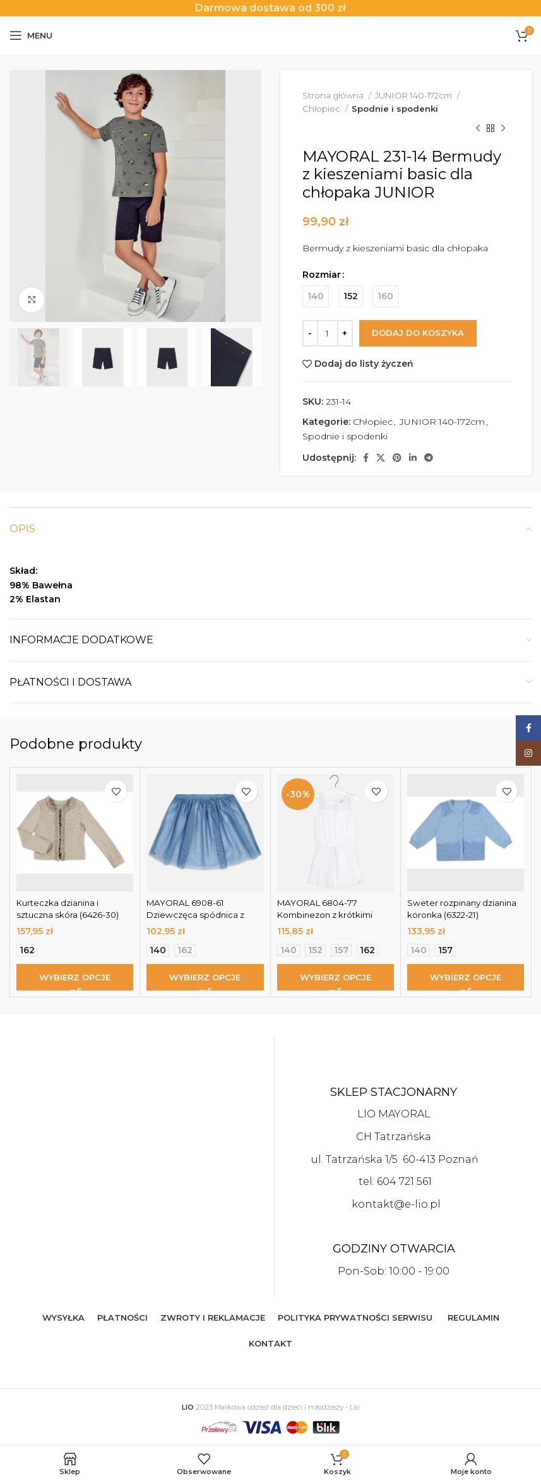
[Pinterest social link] (397, 457)
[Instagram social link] (528, 753)
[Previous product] (478, 128)
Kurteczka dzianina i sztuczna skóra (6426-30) (70, 909)
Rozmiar (321, 274)
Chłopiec (322, 109)
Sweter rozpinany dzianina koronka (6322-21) (465, 909)
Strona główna (334, 95)
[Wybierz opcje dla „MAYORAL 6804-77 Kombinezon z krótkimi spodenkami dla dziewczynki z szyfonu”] (335, 977)
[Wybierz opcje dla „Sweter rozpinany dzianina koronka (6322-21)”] (465, 977)
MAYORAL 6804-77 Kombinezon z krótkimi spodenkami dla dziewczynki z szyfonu (328, 921)
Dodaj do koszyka (418, 333)
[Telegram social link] (428, 457)
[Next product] (503, 128)
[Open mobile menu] (31, 35)
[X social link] (380, 457)
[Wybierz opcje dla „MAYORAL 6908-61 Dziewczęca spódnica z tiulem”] (204, 977)
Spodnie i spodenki (395, 109)
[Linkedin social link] (412, 457)
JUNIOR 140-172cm (414, 95)
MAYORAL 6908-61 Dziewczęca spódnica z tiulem (197, 915)
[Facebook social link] (365, 457)
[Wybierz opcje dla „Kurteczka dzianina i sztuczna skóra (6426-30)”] (74, 977)
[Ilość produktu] (327, 333)
